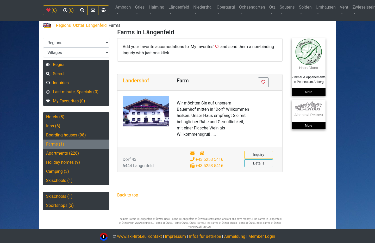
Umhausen (325, 7)
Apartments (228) (62, 153)
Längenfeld (178, 7)
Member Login (261, 236)
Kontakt (155, 236)
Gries (140, 7)
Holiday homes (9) (63, 162)
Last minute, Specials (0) (72, 91)
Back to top (127, 195)
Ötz (272, 7)
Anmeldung (234, 236)
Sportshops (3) (60, 205)
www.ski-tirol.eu (132, 236)
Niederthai (203, 7)
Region (56, 64)
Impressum (175, 236)
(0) (51, 10)
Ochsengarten (252, 7)
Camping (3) (57, 171)
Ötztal (78, 25)
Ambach (123, 7)
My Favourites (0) (65, 100)
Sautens (287, 7)
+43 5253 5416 (206, 159)
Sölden (305, 7)
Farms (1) (55, 144)
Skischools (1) (59, 180)
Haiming (156, 7)
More (308, 92)
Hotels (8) (55, 116)
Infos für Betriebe (205, 236)
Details (258, 163)
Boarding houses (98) (66, 135)
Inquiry (258, 155)
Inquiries (57, 82)
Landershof (136, 80)
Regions (63, 25)
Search (56, 73)
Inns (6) (53, 125)
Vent (344, 7)
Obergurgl (226, 7)
